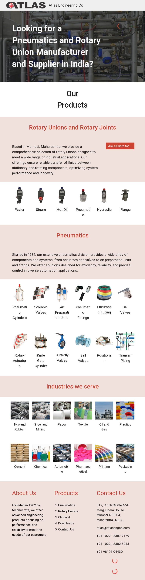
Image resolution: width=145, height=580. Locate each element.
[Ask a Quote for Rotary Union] (120, 146)
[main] (57, 46)
